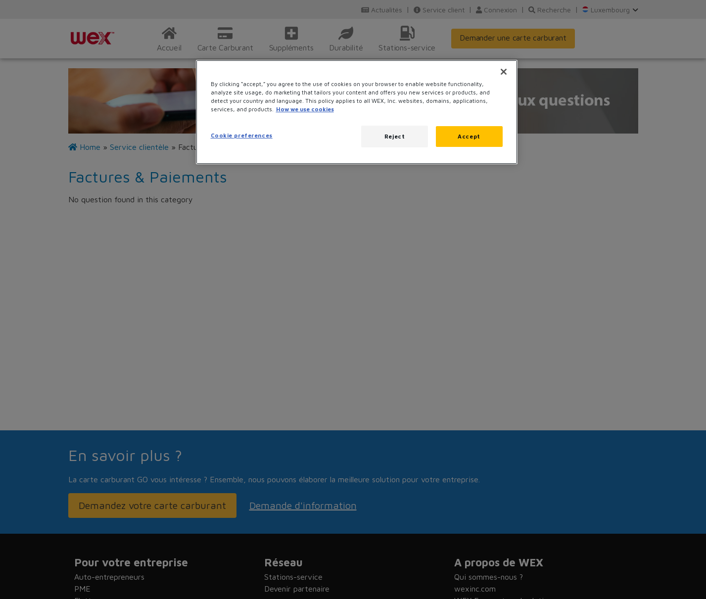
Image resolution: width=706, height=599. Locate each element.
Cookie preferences (242, 135)
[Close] (504, 72)
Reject (394, 136)
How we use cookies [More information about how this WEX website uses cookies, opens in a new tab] (305, 109)
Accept (469, 136)
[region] (357, 112)
